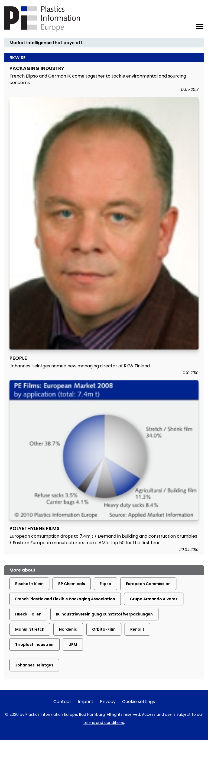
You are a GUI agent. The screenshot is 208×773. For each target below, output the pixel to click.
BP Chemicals (71, 583)
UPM (73, 644)
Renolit (137, 629)
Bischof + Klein (29, 583)
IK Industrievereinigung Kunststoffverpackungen (104, 614)
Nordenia (68, 629)
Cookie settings (138, 701)
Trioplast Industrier (34, 644)
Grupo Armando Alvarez (154, 599)
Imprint (85, 701)
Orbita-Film (104, 629)
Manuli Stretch (29, 629)
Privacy (108, 701)
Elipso (105, 583)
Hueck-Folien (28, 614)
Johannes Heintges (34, 665)
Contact (62, 701)
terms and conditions (103, 722)
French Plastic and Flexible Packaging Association (65, 599)
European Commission (148, 583)
